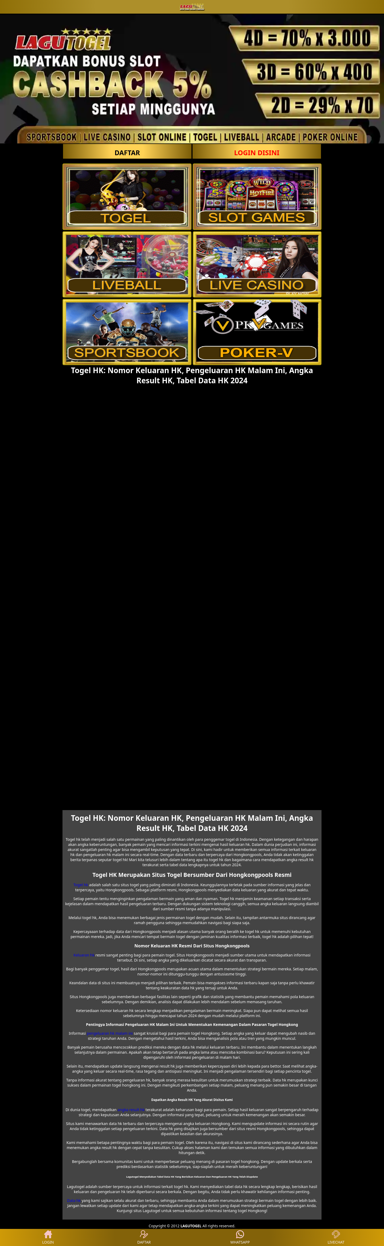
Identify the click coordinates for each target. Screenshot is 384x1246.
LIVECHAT (336, 1237)
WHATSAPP (240, 1237)
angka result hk (130, 1109)
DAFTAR (127, 152)
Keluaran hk (83, 955)
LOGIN (48, 1237)
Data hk (74, 1200)
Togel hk (80, 884)
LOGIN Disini (256, 152)
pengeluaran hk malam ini (110, 1033)
